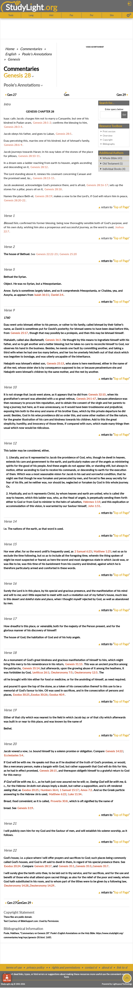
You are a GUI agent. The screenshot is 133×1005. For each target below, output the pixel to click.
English (10, 54)
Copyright (108, 139)
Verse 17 (10, 619)
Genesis (14, 59)
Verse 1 (9, 216)
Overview (107, 135)
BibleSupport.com (29, 921)
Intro (7, 104)
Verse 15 (10, 544)
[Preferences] (129, 15)
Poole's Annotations (37, 54)
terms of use (14, 967)
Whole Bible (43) (112, 158)
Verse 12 (10, 443)
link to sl (122, 967)
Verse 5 (9, 269)
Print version (109, 131)
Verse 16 (10, 583)
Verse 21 (10, 823)
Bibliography (109, 144)
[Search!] (124, 114)
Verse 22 (10, 850)
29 (121, 95)
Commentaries (31, 49)
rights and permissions (66, 967)
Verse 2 (9, 247)
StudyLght (25, 7)
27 (11, 95)
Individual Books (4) (114, 168)
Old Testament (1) (113, 163)
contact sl (91, 967)
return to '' (115, 207)
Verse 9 (9, 310)
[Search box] (110, 114)
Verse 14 (10, 521)
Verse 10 (10, 387)
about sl (107, 967)
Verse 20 (10, 744)
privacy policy (35, 967)
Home (9, 49)
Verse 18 (10, 653)
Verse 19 (10, 710)
